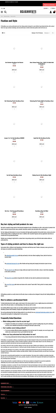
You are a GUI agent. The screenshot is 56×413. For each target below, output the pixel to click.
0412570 (14, 139)
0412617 (41, 102)
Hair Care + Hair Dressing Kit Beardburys (14, 211)
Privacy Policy (26, 405)
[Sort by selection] (47, 33)
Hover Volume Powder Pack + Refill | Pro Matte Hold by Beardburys (42, 63)
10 (53, 33)
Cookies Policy (31, 405)
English (46, 8)
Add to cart (14, 70)
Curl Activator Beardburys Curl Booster (14, 62)
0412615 (41, 212)
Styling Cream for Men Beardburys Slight (41, 175)
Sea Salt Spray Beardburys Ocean (14, 175)
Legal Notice (21, 405)
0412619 (41, 65)
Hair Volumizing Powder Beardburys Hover (14, 101)
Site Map (35, 405)
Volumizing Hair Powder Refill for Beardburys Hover (42, 101)
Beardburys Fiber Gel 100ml (41, 211)
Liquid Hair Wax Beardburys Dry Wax (41, 138)
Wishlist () (52, 8)
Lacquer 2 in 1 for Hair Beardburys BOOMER (14, 138)
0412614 (14, 64)
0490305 (14, 212)
